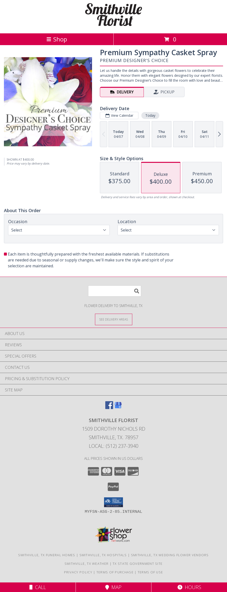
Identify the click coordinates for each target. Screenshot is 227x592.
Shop (56, 39)
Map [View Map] (113, 587)
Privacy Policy (78, 572)
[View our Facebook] (109, 407)
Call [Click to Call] (37, 587)
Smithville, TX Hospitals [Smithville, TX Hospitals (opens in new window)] (103, 555)
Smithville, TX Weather (87, 563)
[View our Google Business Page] (118, 407)
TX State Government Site (137, 563)
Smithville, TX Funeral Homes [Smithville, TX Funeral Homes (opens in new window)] (46, 555)
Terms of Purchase (115, 572)
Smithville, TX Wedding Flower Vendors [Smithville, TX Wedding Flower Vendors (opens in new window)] (170, 555)
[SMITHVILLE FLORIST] (113, 26)
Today (150, 115)
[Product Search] (114, 290)
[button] (113, 502)
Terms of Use (150, 572)
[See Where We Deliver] (113, 319)
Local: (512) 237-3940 (113, 446)
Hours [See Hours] (189, 587)
